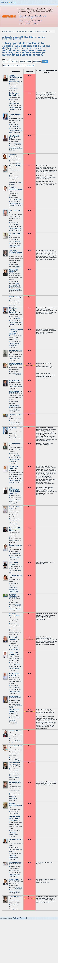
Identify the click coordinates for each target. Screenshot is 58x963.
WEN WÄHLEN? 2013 (8, 31)
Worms (17, 126)
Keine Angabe (8, 65)
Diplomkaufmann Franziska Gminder (16, 331)
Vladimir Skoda (15, 731)
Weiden (17, 664)
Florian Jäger (14, 391)
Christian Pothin (15, 575)
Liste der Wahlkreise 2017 (28, 24)
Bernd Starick (14, 782)
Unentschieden (25, 61)
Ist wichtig (20, 65)
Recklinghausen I (14, 909)
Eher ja (15, 61)
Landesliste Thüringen (15, 386)
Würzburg (18, 373)
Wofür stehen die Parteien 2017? (30, 21)
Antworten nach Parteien (25, 31)
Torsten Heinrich (15, 363)
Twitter (16, 918)
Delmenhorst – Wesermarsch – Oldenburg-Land (14, 589)
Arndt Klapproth (15, 428)
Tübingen (17, 760)
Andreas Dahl (14, 166)
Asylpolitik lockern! (41, 31)
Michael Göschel (15, 350)
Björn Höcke (14, 380)
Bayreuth (17, 553)
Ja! (9, 61)
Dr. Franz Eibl (14, 233)
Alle (4, 61)
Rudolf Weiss (14, 880)
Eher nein (37, 61)
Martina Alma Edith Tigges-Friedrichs (14, 818)
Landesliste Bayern (14, 245)
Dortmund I (18, 199)
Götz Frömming (15, 297)
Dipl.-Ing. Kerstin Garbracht (13, 310)
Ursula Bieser (14, 114)
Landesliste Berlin (14, 303)
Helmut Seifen (15, 696)
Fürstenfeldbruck (14, 405)
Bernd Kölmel (14, 443)
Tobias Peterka (15, 545)
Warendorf (18, 143)
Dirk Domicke (14, 210)
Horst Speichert (15, 746)
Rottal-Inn (18, 604)
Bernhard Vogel (15, 839)
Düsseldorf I (18, 318)
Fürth (16, 813)
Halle (16, 224)
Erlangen (17, 266)
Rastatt (17, 455)
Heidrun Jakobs (15, 415)
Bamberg (17, 241)
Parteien (30, 65)
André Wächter (15, 862)
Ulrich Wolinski (15, 897)
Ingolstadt (18, 163)
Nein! (45, 61)
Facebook (23, 918)
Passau (17, 687)
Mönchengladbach (14, 103)
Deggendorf (18, 887)
